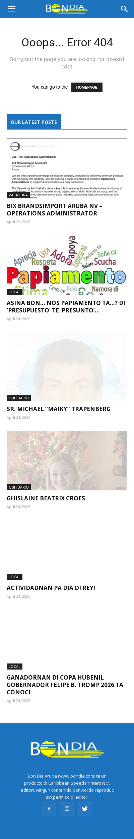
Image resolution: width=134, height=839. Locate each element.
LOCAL (14, 291)
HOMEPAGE (86, 87)
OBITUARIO (19, 388)
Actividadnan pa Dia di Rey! (51, 579)
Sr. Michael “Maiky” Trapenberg (59, 399)
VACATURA (18, 194)
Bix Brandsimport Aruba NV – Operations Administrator (54, 209)
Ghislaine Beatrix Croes (46, 489)
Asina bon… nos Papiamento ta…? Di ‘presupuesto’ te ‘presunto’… (66, 306)
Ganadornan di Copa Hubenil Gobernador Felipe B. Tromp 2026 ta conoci (65, 675)
